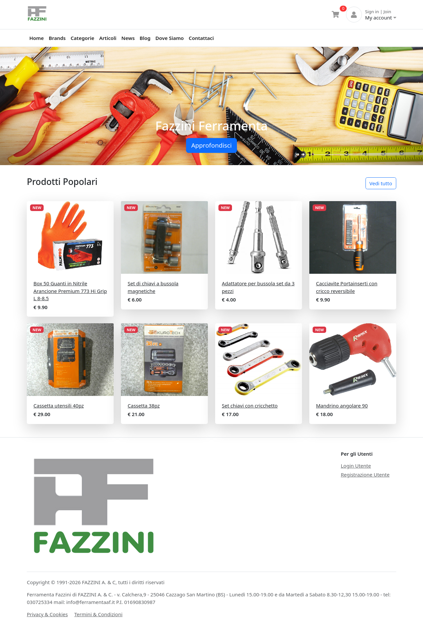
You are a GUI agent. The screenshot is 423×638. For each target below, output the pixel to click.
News (128, 38)
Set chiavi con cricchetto (250, 405)
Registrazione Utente (365, 474)
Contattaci (201, 38)
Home (36, 38)
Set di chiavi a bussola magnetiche (153, 287)
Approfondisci (211, 145)
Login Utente (356, 465)
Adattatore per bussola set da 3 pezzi (258, 287)
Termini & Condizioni (98, 614)
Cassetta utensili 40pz (58, 405)
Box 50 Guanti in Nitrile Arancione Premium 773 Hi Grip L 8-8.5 (70, 290)
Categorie (82, 38)
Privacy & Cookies (47, 614)
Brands (57, 38)
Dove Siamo (169, 38)
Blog (145, 38)
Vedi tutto (380, 183)
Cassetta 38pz (144, 405)
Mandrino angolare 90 (342, 405)
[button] (31, 106)
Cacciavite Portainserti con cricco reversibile (346, 287)
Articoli (107, 38)
